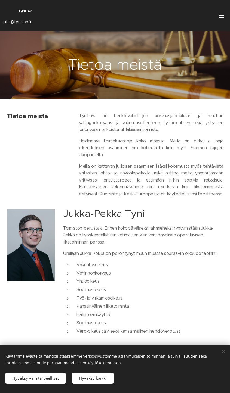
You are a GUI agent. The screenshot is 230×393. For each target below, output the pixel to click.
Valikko (221, 15)
